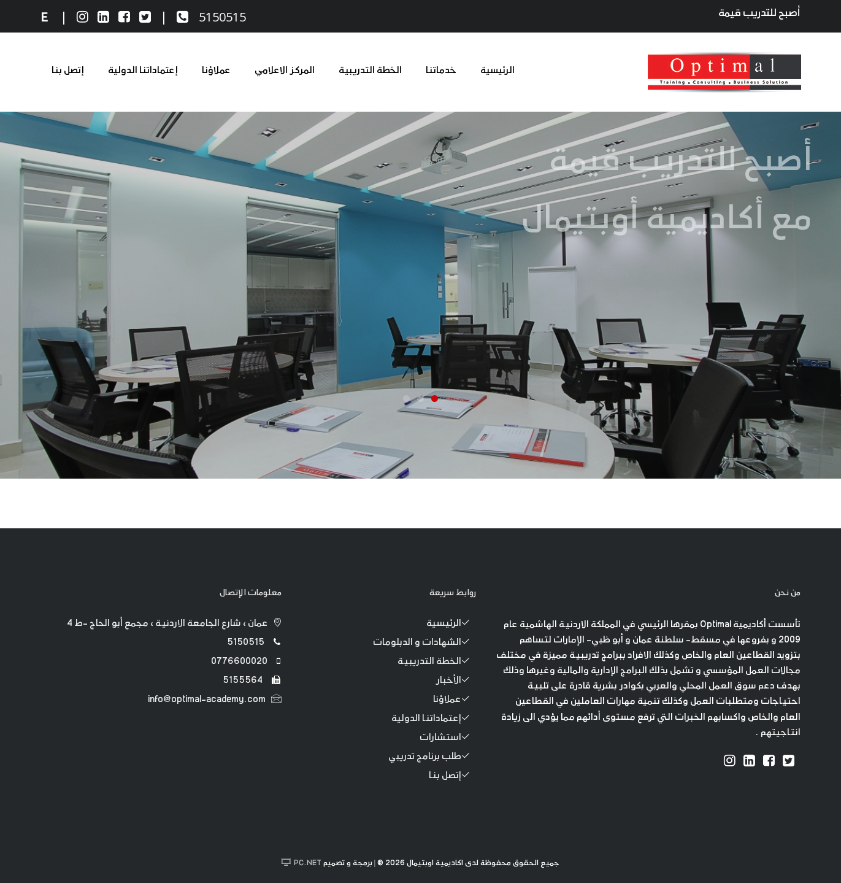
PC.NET (307, 863)
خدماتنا (441, 70)
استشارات (448, 738)
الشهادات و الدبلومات (424, 643)
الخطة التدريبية (370, 70)
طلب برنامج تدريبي (432, 757)
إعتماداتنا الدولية (143, 70)
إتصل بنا (68, 70)
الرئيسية (497, 70)
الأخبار (456, 681)
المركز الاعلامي (284, 70)
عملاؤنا (216, 70)
